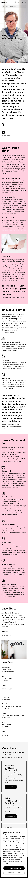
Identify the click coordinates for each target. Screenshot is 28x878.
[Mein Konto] (15, 2)
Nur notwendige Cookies (14, 872)
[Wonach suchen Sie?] (14, 6)
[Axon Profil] (4, 2)
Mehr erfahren (11, 787)
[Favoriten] (18, 2)
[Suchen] (3, 6)
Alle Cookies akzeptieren (14, 868)
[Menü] (25, 2)
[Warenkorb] (22, 2)
